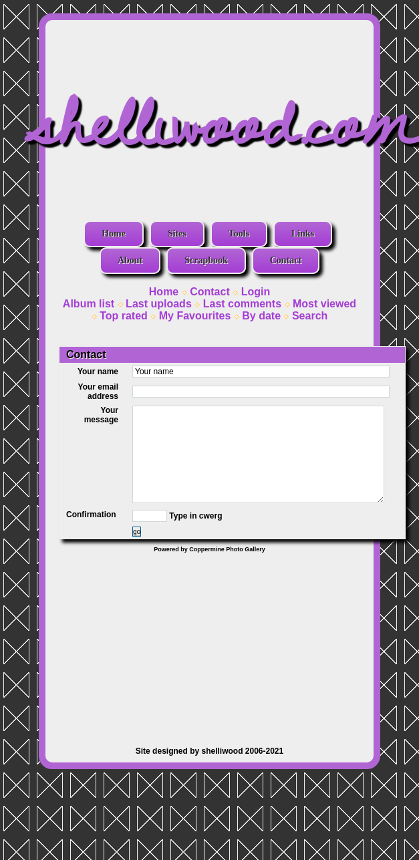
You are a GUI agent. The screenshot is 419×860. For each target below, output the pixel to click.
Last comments (242, 303)
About (130, 260)
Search (309, 315)
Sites (177, 234)
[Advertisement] (209, 642)
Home (114, 234)
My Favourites (195, 315)
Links (302, 234)
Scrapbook (206, 260)
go (136, 531)
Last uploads (159, 303)
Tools (239, 234)
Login (256, 291)
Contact (285, 260)
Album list (88, 303)
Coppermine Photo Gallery (227, 549)
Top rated (124, 315)
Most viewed (324, 303)
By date (261, 315)
